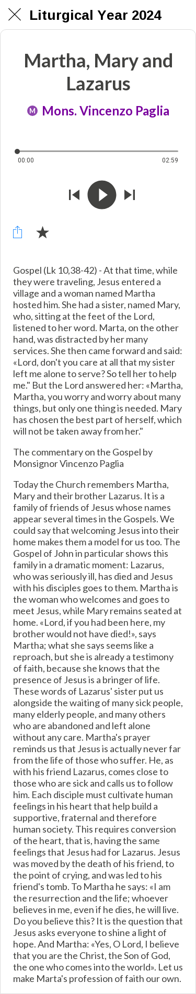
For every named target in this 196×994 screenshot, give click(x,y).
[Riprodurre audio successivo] (129, 196)
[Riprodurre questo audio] (102, 196)
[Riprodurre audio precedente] (74, 196)
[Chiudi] (14, 14)
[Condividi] (17, 231)
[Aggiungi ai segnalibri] (42, 231)
